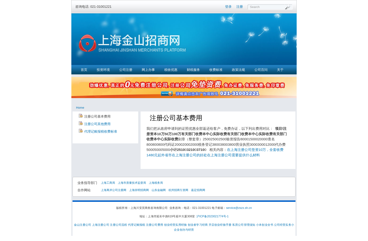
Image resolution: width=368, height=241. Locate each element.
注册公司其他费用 (97, 124)
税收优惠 (170, 70)
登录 (228, 6)
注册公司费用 (154, 224)
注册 (239, 6)
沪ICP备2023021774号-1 (212, 216)
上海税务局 (156, 182)
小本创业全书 (264, 224)
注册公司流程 (118, 224)
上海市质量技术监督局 (132, 182)
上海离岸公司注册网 (113, 190)
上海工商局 (108, 182)
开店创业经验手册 (220, 224)
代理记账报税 (136, 224)
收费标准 (215, 70)
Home (80, 107)
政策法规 (238, 70)
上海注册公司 (100, 224)
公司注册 (125, 70)
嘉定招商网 (198, 190)
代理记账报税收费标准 (100, 131)
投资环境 (103, 70)
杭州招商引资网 (178, 190)
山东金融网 (159, 190)
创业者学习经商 (198, 224)
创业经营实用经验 (175, 224)
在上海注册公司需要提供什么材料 (233, 155)
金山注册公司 (82, 224)
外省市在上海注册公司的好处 (184, 155)
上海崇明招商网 (139, 190)
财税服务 (193, 70)
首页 (84, 70)
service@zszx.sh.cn (239, 208)
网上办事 (148, 70)
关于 (280, 70)
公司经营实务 (282, 224)
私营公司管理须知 (243, 224)
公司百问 (261, 70)
